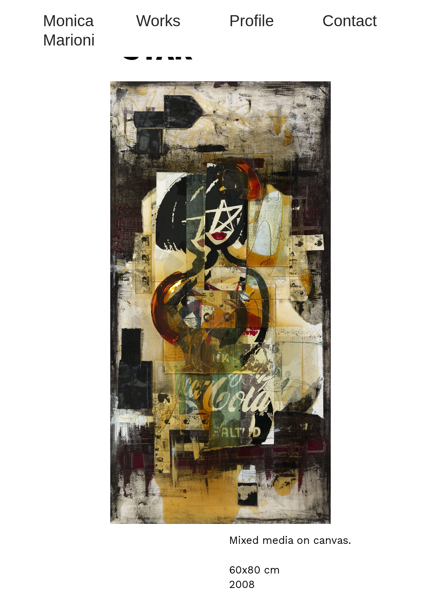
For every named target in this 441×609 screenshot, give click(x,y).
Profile (251, 21)
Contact (349, 21)
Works (158, 21)
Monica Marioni (69, 30)
